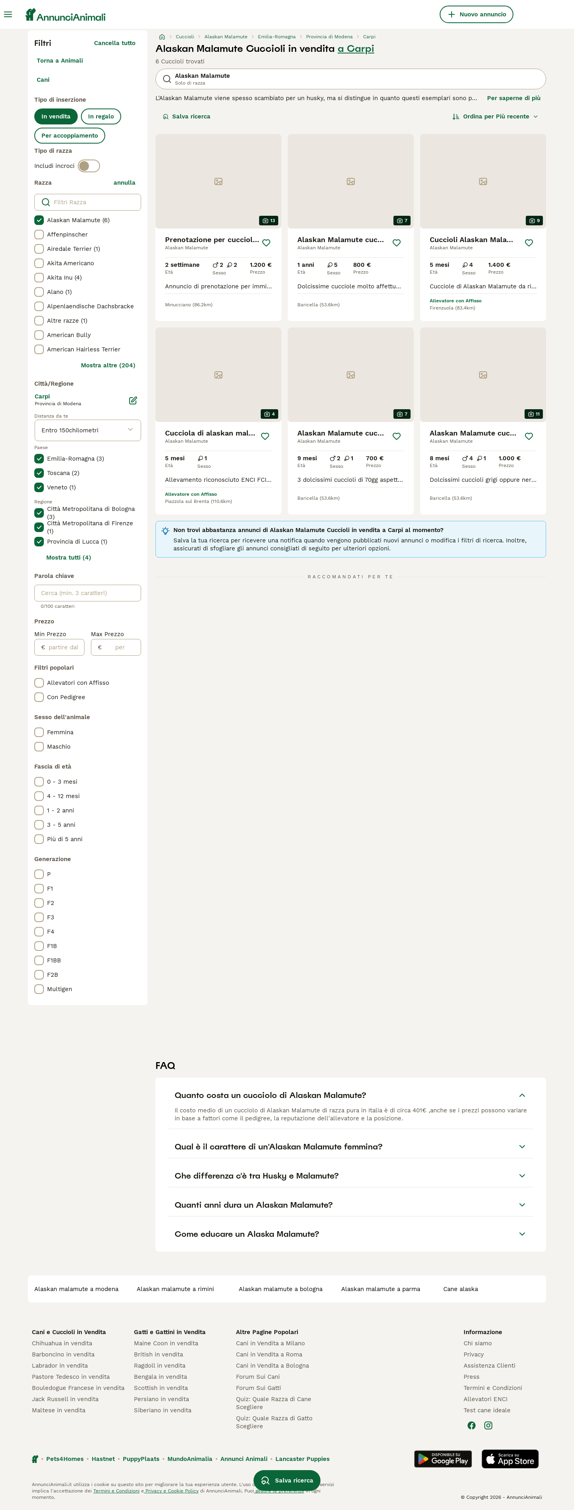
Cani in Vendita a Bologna (272, 1365)
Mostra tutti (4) (68, 557)
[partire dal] (64, 647)
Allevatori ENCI (485, 1399)
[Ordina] (495, 116)
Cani (43, 79)
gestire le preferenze (279, 1491)
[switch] (89, 166)
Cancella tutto (115, 43)
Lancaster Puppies (302, 1459)
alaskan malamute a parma (380, 1289)
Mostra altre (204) (108, 365)
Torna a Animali (60, 60)
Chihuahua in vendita (62, 1343)
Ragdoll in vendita (159, 1365)
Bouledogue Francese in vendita (78, 1388)
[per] (121, 647)
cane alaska (460, 1289)
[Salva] (266, 243)
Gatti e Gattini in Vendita (170, 1332)
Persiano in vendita (161, 1399)
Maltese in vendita (58, 1410)
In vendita (56, 116)
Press (472, 1376)
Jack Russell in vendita (65, 1399)
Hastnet (103, 1459)
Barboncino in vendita (63, 1354)
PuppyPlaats (141, 1459)
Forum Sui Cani (258, 1376)
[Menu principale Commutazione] (8, 14)
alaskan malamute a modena (76, 1289)
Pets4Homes (65, 1459)
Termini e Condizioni (493, 1388)
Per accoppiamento (69, 135)
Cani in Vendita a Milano (270, 1343)
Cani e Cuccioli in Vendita (69, 1332)
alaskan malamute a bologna (280, 1289)
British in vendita (158, 1354)
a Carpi (356, 48)
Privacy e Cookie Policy (171, 1491)
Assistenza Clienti (489, 1365)
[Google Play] (443, 1459)
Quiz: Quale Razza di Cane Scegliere (273, 1403)
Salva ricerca (186, 116)
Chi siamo (478, 1343)
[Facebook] (472, 1425)
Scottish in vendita (161, 1388)
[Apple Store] (510, 1459)
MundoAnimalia (189, 1459)
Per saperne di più (514, 98)
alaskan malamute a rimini (175, 1289)
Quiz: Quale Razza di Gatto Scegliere (274, 1422)
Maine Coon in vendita (166, 1343)
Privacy (474, 1354)
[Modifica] (133, 400)
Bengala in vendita (160, 1376)
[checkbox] (39, 220)
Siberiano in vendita (162, 1410)
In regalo (101, 116)
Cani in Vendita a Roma (269, 1354)
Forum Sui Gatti (258, 1388)
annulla (125, 182)
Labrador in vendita (60, 1365)
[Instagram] (488, 1425)
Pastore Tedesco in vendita (71, 1376)
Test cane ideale (487, 1410)
